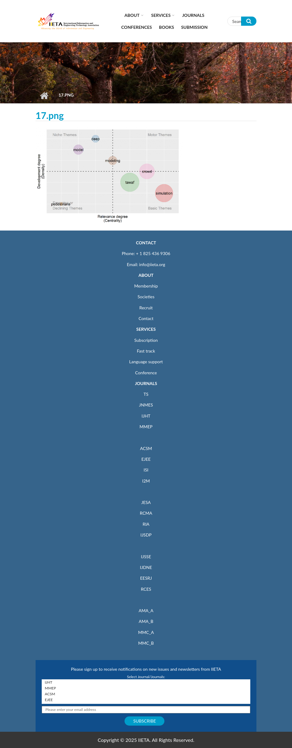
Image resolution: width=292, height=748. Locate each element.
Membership (146, 285)
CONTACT (146, 242)
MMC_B (146, 643)
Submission (194, 27)
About (132, 15)
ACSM (146, 448)
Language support (146, 361)
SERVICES (146, 329)
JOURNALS (146, 383)
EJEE (146, 459)
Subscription (146, 340)
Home (44, 95)
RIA (146, 524)
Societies (146, 296)
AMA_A (146, 610)
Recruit (146, 307)
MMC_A (146, 632)
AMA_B (146, 621)
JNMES (146, 404)
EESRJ (146, 578)
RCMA (146, 513)
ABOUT (145, 275)
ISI (146, 469)
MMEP (146, 426)
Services (161, 15)
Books (166, 27)
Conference (146, 372)
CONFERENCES (136, 27)
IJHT (146, 415)
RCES (146, 589)
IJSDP (146, 534)
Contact (146, 318)
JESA (146, 502)
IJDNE (146, 567)
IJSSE (146, 556)
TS (146, 394)
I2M (146, 480)
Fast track (146, 350)
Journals (193, 15)
